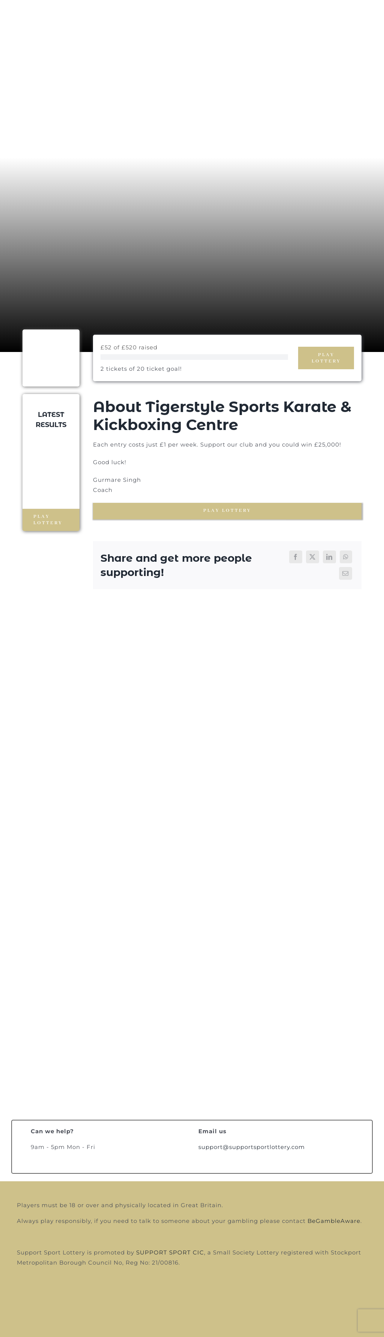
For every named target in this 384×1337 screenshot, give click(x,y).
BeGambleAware (334, 1220)
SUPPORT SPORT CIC (170, 1252)
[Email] (345, 573)
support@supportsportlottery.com (251, 1147)
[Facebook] (295, 557)
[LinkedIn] (329, 557)
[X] (312, 557)
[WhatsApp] (346, 557)
